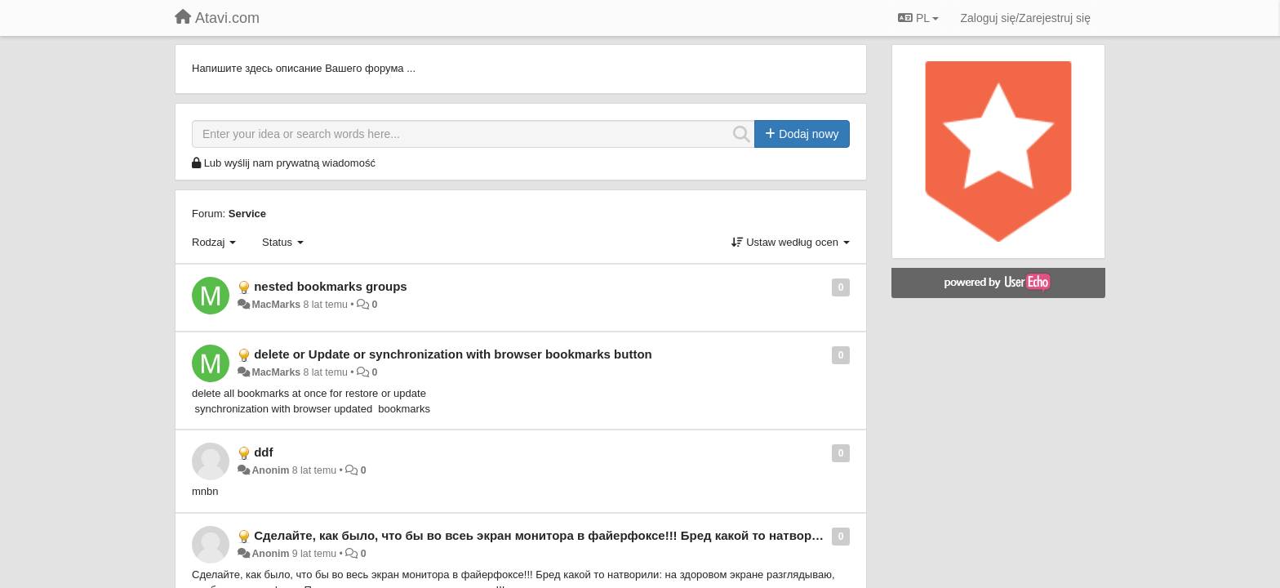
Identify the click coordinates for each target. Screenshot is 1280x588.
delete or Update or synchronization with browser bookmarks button (453, 354)
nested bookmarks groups (330, 286)
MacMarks (275, 304)
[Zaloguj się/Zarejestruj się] (1025, 18)
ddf (263, 452)
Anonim (270, 470)
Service (247, 213)
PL (918, 17)
